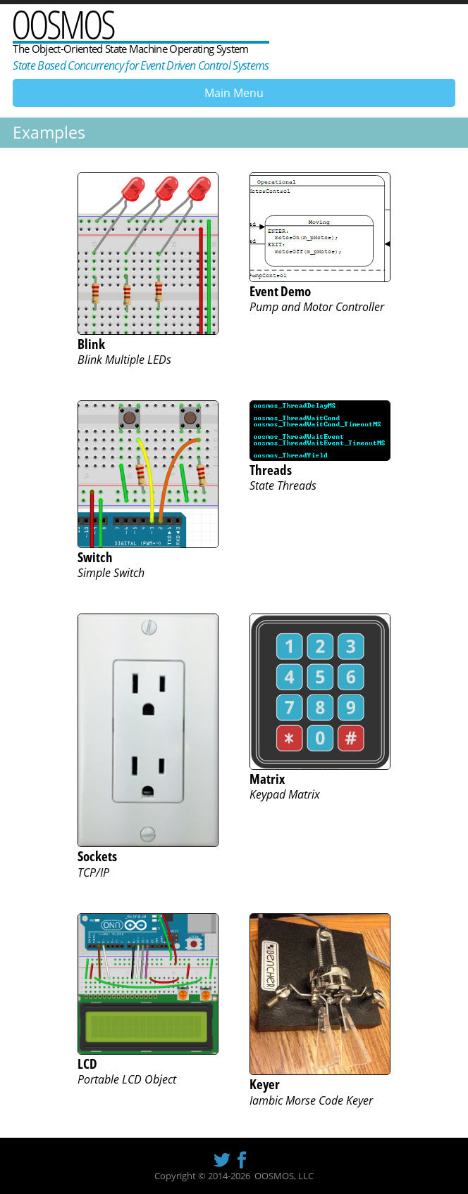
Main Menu (234, 93)
